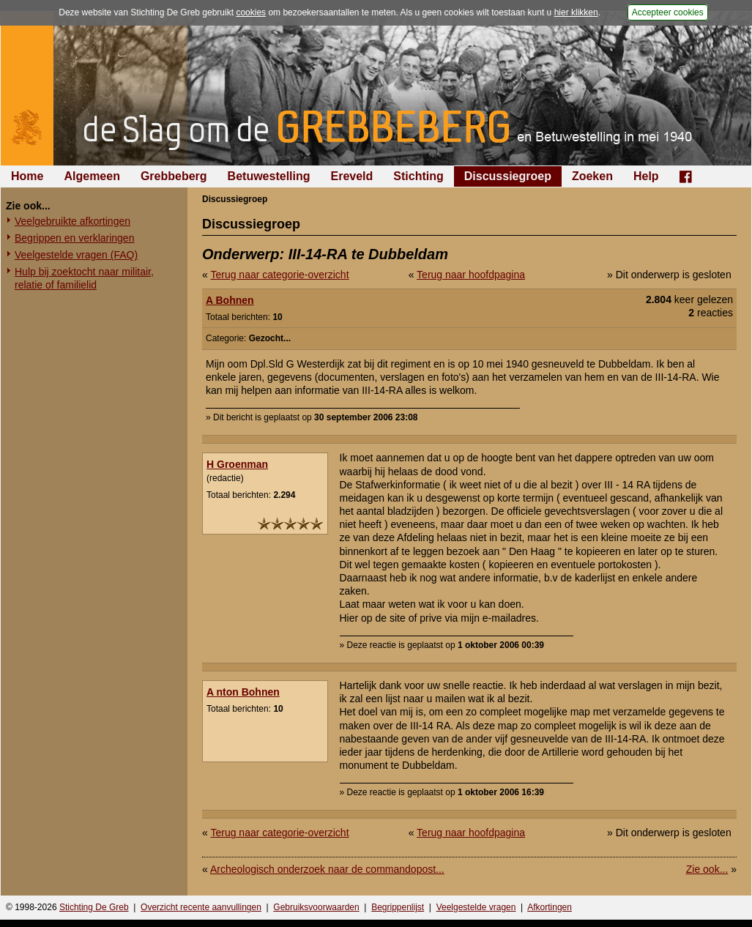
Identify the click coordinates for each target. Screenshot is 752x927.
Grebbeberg (174, 176)
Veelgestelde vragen (476, 907)
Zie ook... (707, 869)
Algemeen (91, 176)
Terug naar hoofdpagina (471, 274)
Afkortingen (549, 907)
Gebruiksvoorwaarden (316, 907)
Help (646, 176)
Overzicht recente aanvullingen (201, 907)
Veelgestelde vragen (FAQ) (76, 255)
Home (27, 176)
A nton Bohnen (243, 692)
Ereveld (352, 176)
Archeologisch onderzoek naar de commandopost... (327, 869)
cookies (251, 12)
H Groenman (237, 464)
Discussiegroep (507, 176)
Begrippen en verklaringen (74, 238)
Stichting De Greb (94, 907)
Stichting (418, 176)
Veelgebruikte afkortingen (72, 221)
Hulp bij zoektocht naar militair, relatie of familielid (84, 278)
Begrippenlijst (397, 907)
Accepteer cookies (668, 12)
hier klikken (576, 12)
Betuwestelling (269, 176)
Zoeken (592, 176)
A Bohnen (230, 300)
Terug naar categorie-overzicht (279, 274)
